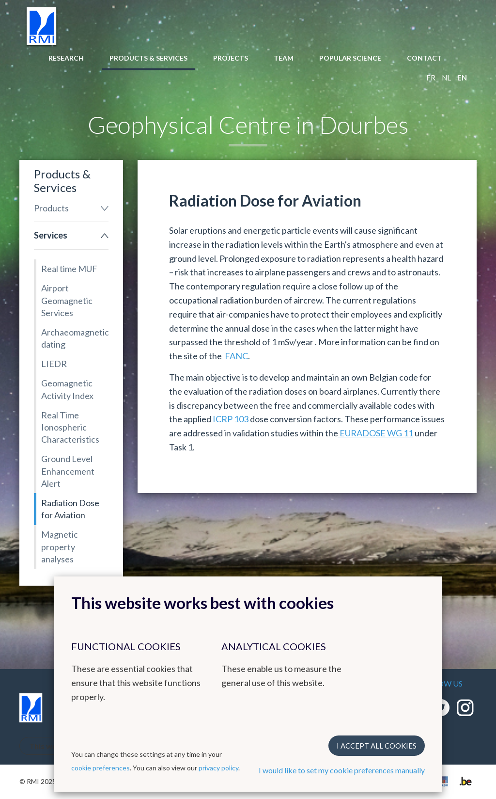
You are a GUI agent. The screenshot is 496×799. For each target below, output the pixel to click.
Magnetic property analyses (59, 546)
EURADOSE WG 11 (375, 433)
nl (446, 77)
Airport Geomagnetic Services (67, 300)
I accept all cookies (377, 745)
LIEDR (54, 363)
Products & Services (148, 58)
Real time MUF (69, 268)
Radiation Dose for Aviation (70, 508)
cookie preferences (100, 768)
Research (66, 58)
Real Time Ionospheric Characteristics (70, 427)
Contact (424, 58)
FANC (236, 356)
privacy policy (218, 768)
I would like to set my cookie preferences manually (342, 770)
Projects (230, 58)
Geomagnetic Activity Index (67, 389)
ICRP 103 (229, 419)
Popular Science (350, 58)
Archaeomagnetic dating (74, 338)
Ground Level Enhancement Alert (67, 470)
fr (430, 77)
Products (51, 208)
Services (50, 235)
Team (284, 58)
